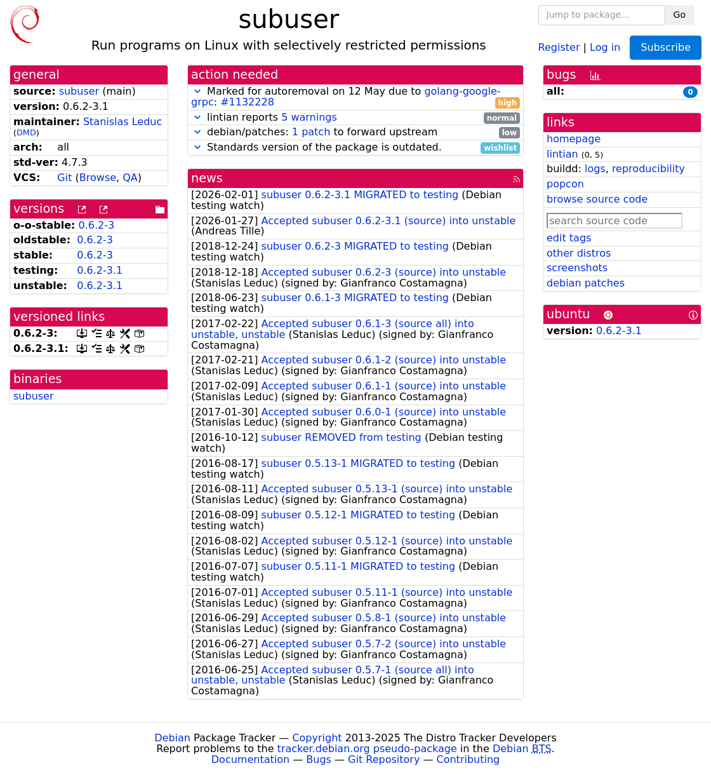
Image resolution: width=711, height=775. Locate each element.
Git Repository (384, 759)
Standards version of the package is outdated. (355, 147)
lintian (562, 154)
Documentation (250, 759)
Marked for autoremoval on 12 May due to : (355, 97)
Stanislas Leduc (122, 122)
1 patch (311, 132)
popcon (565, 184)
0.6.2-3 (97, 225)
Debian (172, 738)
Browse (97, 178)
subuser (79, 91)
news (207, 178)
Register (559, 47)
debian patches (586, 283)
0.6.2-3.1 (100, 270)
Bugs (318, 759)
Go (680, 15)
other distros (579, 253)
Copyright (317, 738)
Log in (605, 47)
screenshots (577, 268)
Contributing (468, 759)
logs (595, 169)
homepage (574, 139)
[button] (197, 91)
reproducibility (648, 169)
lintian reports (355, 117)
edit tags (569, 238)
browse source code (597, 199)
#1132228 (247, 102)
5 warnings (309, 117)
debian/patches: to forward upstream (355, 132)
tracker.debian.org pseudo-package (367, 749)
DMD (26, 132)
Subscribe (666, 47)
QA (130, 178)
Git (64, 178)
